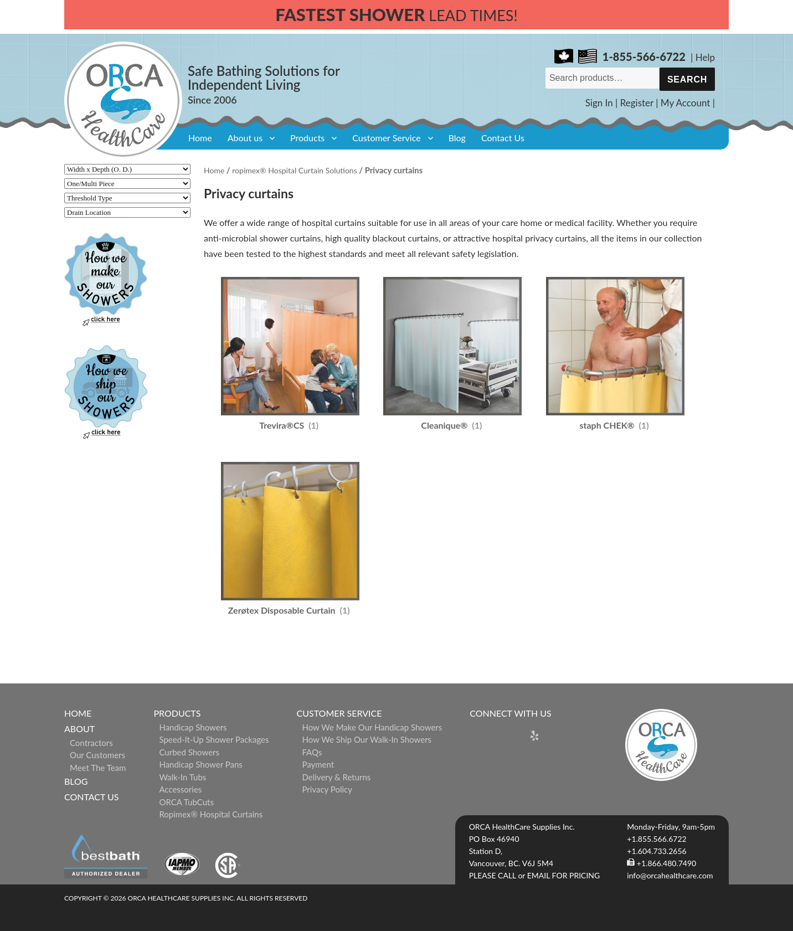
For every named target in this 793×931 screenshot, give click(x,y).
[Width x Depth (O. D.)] (127, 169)
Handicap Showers (192, 727)
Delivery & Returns (336, 777)
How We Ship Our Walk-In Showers (367, 739)
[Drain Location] (127, 212)
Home (200, 137)
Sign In (599, 103)
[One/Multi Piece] (127, 183)
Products (307, 137)
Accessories (180, 789)
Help (705, 57)
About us (245, 137)
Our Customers (97, 755)
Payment (318, 764)
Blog (457, 137)
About (79, 728)
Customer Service (386, 137)
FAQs (312, 752)
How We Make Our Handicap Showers (372, 727)
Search (687, 79)
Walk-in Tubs (182, 777)
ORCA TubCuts (186, 802)
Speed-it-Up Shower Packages (214, 739)
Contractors (91, 743)
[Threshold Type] (127, 198)
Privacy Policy (327, 789)
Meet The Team (98, 768)
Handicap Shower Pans (200, 764)
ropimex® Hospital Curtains (210, 814)
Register (636, 103)
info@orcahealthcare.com (670, 875)
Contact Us (502, 137)
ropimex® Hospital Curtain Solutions (294, 170)
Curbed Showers (189, 752)
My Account (685, 103)
